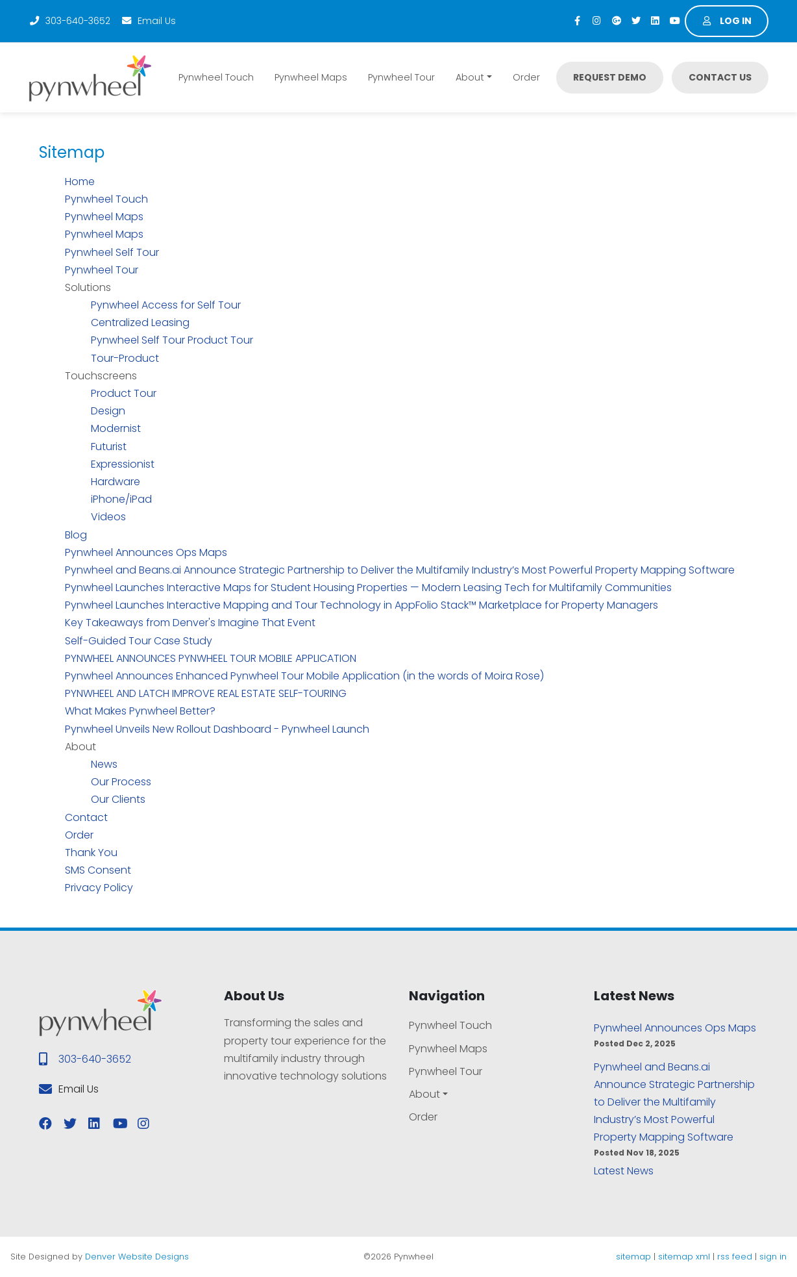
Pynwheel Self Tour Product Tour (172, 340)
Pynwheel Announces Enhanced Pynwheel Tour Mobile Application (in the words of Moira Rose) (304, 675)
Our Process (121, 781)
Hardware (115, 481)
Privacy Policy (99, 887)
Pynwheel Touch (216, 77)
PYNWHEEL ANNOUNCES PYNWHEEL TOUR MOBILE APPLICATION (210, 658)
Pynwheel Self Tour (112, 252)
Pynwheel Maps (311, 77)
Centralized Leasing (140, 322)
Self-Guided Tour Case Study (138, 640)
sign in (773, 1256)
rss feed (734, 1256)
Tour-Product (125, 358)
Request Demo (609, 77)
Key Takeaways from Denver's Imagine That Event (190, 622)
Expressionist (122, 464)
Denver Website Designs (137, 1256)
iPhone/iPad (121, 499)
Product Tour (123, 393)
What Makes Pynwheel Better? (140, 710)
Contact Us (720, 77)
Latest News (624, 1170)
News (104, 764)
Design (108, 410)
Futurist (109, 446)
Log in (727, 20)
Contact (86, 817)
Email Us (148, 20)
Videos (108, 516)
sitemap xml (684, 1256)
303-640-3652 (69, 20)
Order (526, 77)
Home (80, 181)
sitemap (633, 1256)
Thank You (91, 852)
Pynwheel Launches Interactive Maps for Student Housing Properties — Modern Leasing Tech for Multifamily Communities (368, 587)
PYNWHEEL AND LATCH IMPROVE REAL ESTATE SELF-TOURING (206, 693)
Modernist (116, 428)
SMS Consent (98, 870)
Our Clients (118, 799)
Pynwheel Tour (401, 77)
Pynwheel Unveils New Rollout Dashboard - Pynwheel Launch (217, 729)
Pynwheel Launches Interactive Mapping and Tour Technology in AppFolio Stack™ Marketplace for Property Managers (361, 605)
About (470, 77)
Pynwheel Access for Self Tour (166, 304)
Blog (76, 534)
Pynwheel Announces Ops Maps (146, 552)
